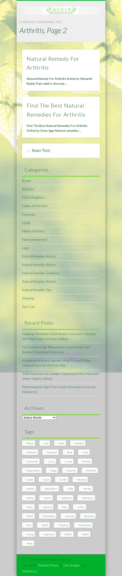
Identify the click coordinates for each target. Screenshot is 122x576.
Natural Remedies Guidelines (41, 273)
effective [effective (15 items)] (91, 470)
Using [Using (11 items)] (29, 534)
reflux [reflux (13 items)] (81, 507)
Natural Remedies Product (39, 281)
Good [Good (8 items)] (29, 479)
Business (28, 189)
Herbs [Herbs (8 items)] (30, 498)
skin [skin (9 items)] (28, 525)
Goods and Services (35, 206)
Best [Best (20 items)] (69, 452)
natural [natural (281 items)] (47, 507)
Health (26, 223)
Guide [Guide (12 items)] (63, 479)
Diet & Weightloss (34, 197)
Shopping (28, 298)
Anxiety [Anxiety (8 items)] (79, 443)
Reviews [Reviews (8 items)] (89, 516)
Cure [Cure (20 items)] (51, 461)
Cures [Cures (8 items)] (68, 461)
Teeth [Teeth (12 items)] (44, 525)
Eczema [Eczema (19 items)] (71, 470)
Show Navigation (88, 41)
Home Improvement (34, 239)
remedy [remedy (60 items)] (69, 516)
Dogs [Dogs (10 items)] (53, 470)
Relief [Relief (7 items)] (29, 516)
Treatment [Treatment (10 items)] (84, 525)
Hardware (28, 214)
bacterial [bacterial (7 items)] (52, 452)
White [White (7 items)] (68, 534)
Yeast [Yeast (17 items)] (29, 543)
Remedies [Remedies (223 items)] (49, 516)
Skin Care (28, 306)
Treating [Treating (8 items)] (63, 525)
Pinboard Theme (48, 565)
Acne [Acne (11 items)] (61, 443)
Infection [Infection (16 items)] (66, 498)
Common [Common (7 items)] (32, 461)
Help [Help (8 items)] (70, 488)
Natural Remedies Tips (37, 290)
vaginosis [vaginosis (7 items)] (48, 534)
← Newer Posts (38, 150)
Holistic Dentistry (33, 231)
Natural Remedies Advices (39, 256)
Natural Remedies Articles (39, 265)
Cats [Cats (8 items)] (85, 452)
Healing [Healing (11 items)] (81, 479)
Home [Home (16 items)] (47, 498)
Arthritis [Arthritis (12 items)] (31, 452)
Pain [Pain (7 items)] (64, 507)
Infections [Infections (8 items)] (87, 498)
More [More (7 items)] (29, 507)
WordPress (29, 571)
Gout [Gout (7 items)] (46, 479)
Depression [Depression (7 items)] (33, 470)
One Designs (71, 565)
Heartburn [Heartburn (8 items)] (51, 488)
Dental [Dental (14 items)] (86, 461)
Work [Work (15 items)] (85, 534)
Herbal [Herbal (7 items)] (87, 488)
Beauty (26, 181)
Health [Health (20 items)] (30, 488)
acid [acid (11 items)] (46, 443)
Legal (25, 248)
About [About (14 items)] (30, 443)
